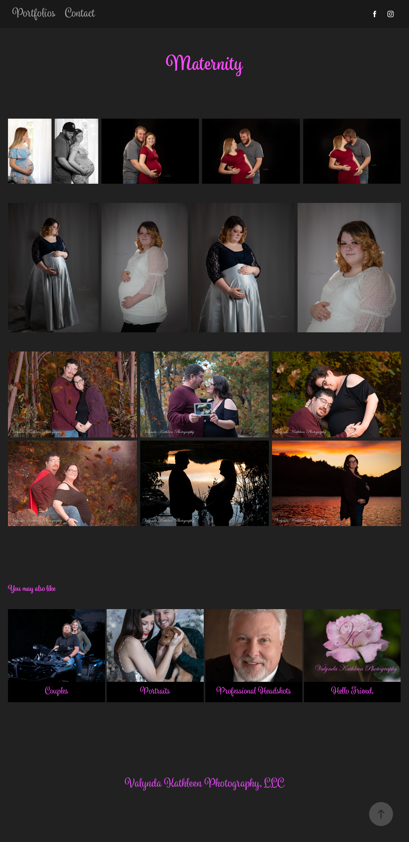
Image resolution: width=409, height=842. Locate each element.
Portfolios (34, 14)
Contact (80, 14)
